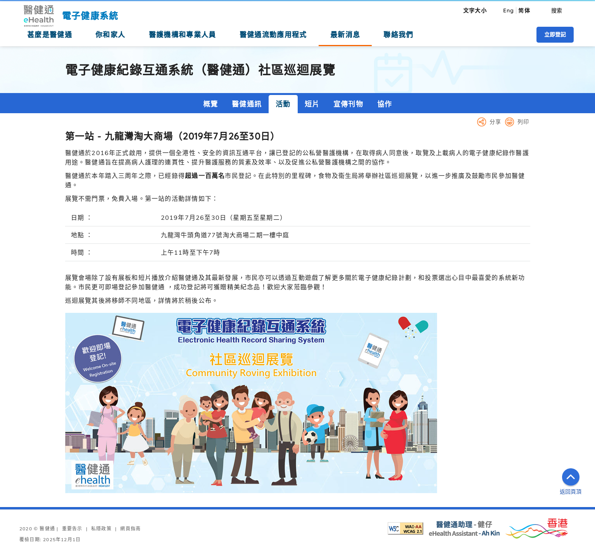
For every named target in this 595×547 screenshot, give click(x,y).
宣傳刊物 (348, 104)
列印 (523, 121)
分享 (495, 121)
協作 (384, 104)
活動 (283, 104)
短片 (312, 104)
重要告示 (72, 528)
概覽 (210, 104)
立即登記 (555, 34)
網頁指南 (130, 528)
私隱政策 (101, 528)
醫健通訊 (247, 104)
